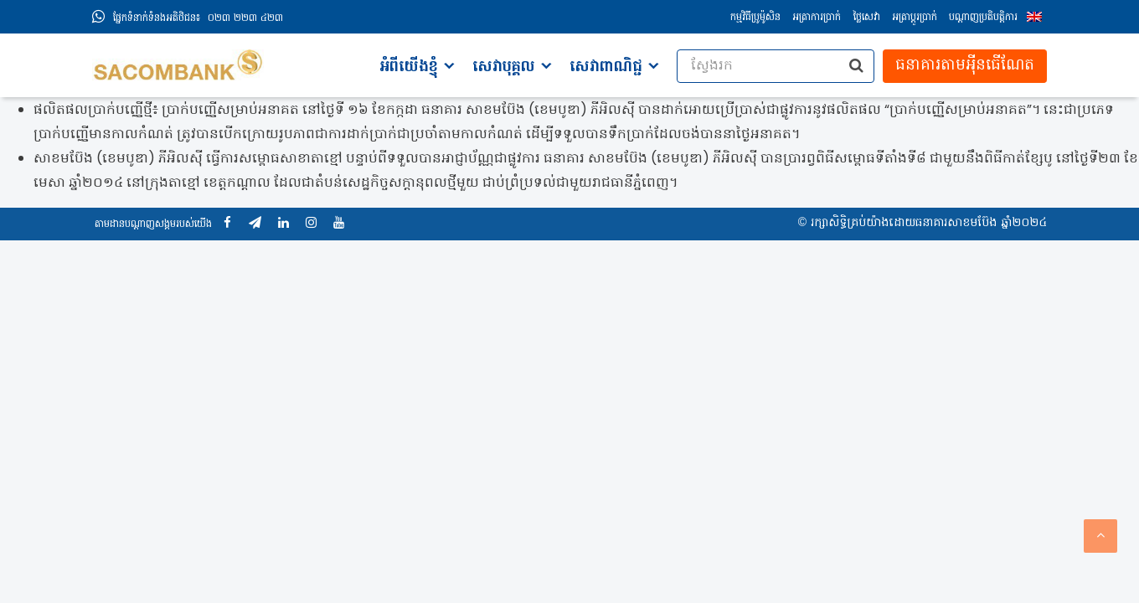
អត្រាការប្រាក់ (816, 17)
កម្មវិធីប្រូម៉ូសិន (755, 17)
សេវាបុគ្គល (503, 67)
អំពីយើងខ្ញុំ (408, 67)
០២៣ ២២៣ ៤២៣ (198, 18)
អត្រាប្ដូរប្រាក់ (914, 17)
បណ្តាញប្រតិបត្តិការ (983, 17)
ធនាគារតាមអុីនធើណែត (964, 65)
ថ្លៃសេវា (866, 17)
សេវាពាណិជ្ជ (606, 67)
